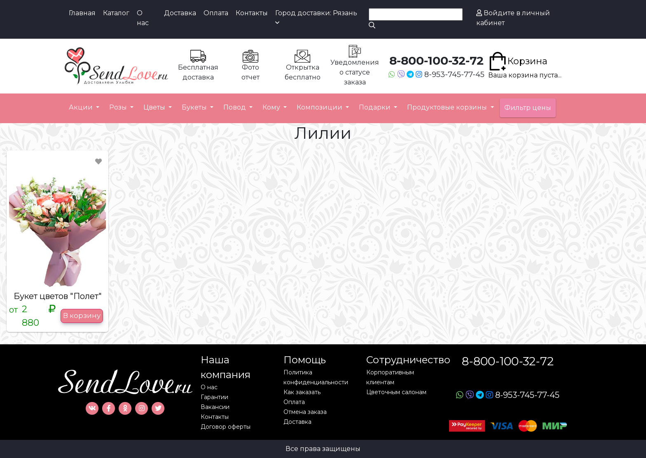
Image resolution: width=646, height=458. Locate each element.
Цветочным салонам (396, 392)
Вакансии (215, 407)
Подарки (375, 107)
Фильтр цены (527, 108)
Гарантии (214, 397)
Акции (81, 107)
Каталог (116, 13)
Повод (235, 107)
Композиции (320, 107)
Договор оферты (225, 426)
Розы (119, 107)
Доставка (180, 13)
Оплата (216, 13)
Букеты (195, 107)
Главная (82, 13)
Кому (272, 107)
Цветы (155, 107)
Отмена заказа (305, 412)
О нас (143, 18)
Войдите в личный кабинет (513, 18)
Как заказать (302, 392)
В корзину (82, 315)
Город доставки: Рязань (316, 17)
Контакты (252, 13)
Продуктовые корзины (448, 107)
